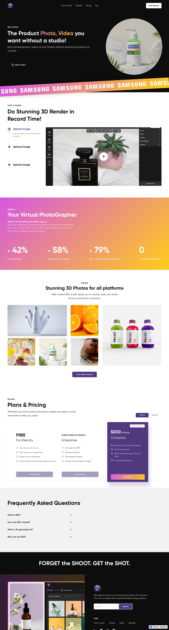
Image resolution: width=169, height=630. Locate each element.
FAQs (122, 623)
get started (154, 6)
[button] (40, 515)
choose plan (34, 474)
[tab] (27, 136)
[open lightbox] (103, 156)
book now (128, 477)
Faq (96, 5)
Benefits (79, 5)
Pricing (89, 5)
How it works (66, 5)
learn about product (84, 374)
